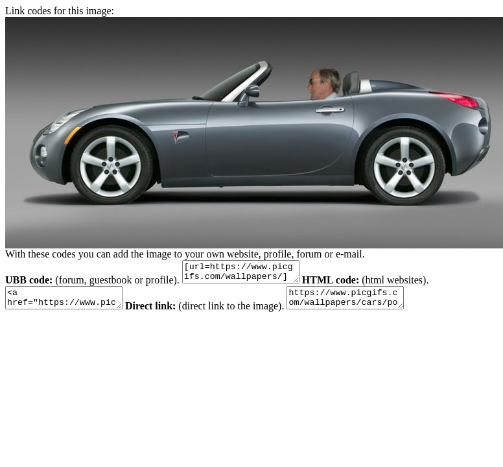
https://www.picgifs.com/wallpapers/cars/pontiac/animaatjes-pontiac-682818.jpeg (364, 303)
